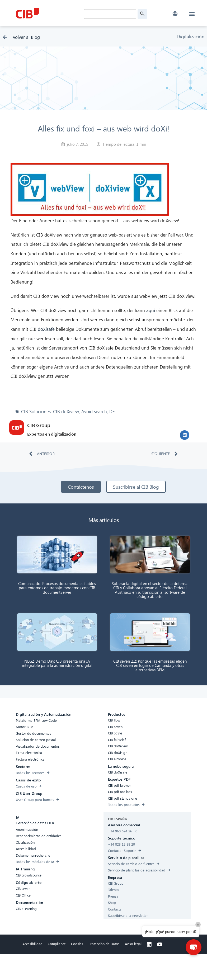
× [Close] (198, 924)
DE (112, 411)
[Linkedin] (149, 944)
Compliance (57, 943)
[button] (175, 13)
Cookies (77, 943)
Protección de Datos (104, 943)
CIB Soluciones (36, 411)
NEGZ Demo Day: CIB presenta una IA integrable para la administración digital (57, 663)
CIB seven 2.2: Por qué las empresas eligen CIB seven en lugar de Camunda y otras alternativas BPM (150, 665)
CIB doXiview (66, 411)
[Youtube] (159, 944)
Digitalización (190, 36)
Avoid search (94, 411)
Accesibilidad (32, 943)
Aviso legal (133, 943)
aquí (150, 310)
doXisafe (46, 329)
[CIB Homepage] (48, 13)
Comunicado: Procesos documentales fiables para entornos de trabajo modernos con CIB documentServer (57, 588)
